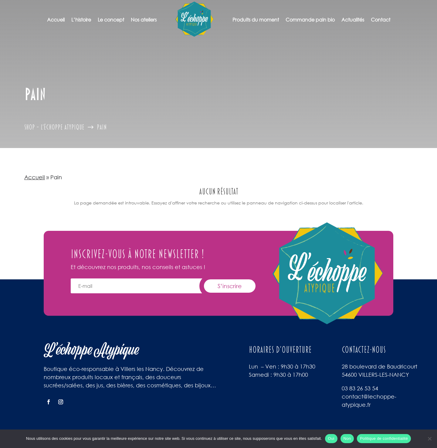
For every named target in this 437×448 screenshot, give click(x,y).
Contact (380, 19)
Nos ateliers (144, 19)
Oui (331, 438)
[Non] (429, 439)
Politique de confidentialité (384, 438)
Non (347, 438)
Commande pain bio (310, 19)
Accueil (56, 19)
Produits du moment (255, 19)
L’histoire (81, 19)
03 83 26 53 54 (360, 388)
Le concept (111, 19)
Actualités (352, 19)
